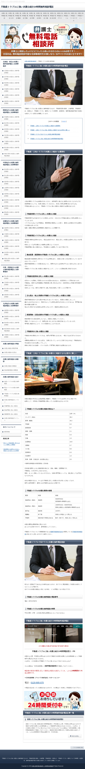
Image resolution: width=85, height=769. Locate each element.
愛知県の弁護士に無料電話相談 (11, 213)
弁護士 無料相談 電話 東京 (39, 15)
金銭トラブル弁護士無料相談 (11, 382)
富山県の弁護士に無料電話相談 (11, 176)
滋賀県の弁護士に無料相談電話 (11, 229)
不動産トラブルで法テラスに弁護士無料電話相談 (45, 134)
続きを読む (75, 736)
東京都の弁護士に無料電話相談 (11, 148)
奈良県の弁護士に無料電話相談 (11, 253)
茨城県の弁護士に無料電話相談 (11, 118)
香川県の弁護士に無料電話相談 (11, 289)
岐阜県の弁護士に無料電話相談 (11, 201)
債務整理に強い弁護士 (11, 414)
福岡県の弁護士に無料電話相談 (11, 311)
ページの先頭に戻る (78, 747)
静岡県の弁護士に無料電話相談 (11, 207)
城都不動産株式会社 (57, 531)
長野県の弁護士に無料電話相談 (11, 195)
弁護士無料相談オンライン (11, 401)
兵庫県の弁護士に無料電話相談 (11, 247)
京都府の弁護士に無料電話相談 (11, 235)
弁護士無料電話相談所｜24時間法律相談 (42, 766)
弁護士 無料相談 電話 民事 (32, 15)
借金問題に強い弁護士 (11, 410)
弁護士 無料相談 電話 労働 (25, 15)
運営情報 (7, 431)
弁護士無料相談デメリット (11, 419)
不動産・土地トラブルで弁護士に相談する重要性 (45, 126)
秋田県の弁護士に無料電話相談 (11, 84)
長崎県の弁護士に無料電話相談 (11, 317)
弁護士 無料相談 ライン (81, 15)
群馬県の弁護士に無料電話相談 (11, 130)
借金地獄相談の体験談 (11, 370)
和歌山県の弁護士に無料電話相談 (11, 259)
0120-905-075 (37, 682)
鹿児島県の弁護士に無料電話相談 (11, 330)
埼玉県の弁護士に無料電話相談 (11, 136)
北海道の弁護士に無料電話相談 (11, 71)
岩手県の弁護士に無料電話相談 (11, 78)
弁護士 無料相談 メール (67, 15)
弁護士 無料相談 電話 (4, 15)
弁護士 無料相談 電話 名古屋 (53, 15)
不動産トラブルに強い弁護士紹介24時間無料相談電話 (27, 7)
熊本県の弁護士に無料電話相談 (11, 323)
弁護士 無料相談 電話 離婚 (18, 15)
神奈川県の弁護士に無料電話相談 (11, 154)
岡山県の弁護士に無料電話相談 (11, 277)
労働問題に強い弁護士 (11, 406)
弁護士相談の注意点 (10, 352)
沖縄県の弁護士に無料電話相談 (11, 336)
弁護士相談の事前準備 (11, 348)
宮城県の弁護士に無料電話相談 (11, 90)
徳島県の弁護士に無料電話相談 (11, 296)
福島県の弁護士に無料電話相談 (11, 102)
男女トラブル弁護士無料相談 (11, 388)
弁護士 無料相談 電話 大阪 (46, 15)
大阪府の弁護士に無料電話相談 (11, 241)
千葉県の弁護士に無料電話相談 (11, 142)
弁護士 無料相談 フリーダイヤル (73, 16)
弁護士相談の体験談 (10, 366)
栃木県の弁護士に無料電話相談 (11, 124)
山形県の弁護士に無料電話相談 (11, 96)
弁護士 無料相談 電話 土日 (11, 15)
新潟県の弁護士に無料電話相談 (11, 170)
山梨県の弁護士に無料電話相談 (11, 189)
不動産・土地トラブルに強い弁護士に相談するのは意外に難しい (50, 130)
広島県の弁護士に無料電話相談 (11, 283)
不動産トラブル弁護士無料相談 (11, 395)
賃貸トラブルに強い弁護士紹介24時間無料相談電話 (45, 719)
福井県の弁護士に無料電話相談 (11, 182)
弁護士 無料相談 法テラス (60, 15)
